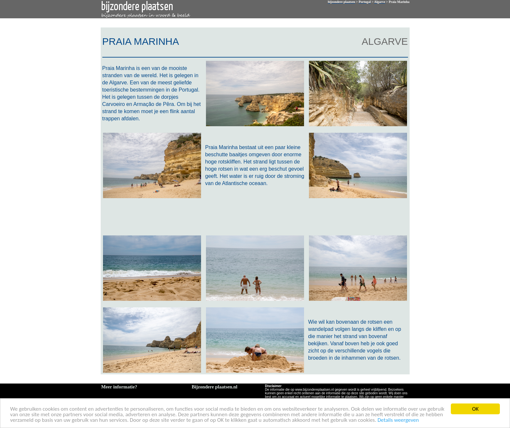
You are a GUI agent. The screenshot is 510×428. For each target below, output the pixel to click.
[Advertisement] (254, 216)
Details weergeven (398, 420)
